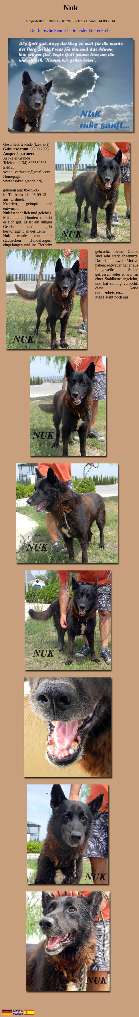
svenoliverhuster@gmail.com (26, 172)
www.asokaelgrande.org (22, 181)
